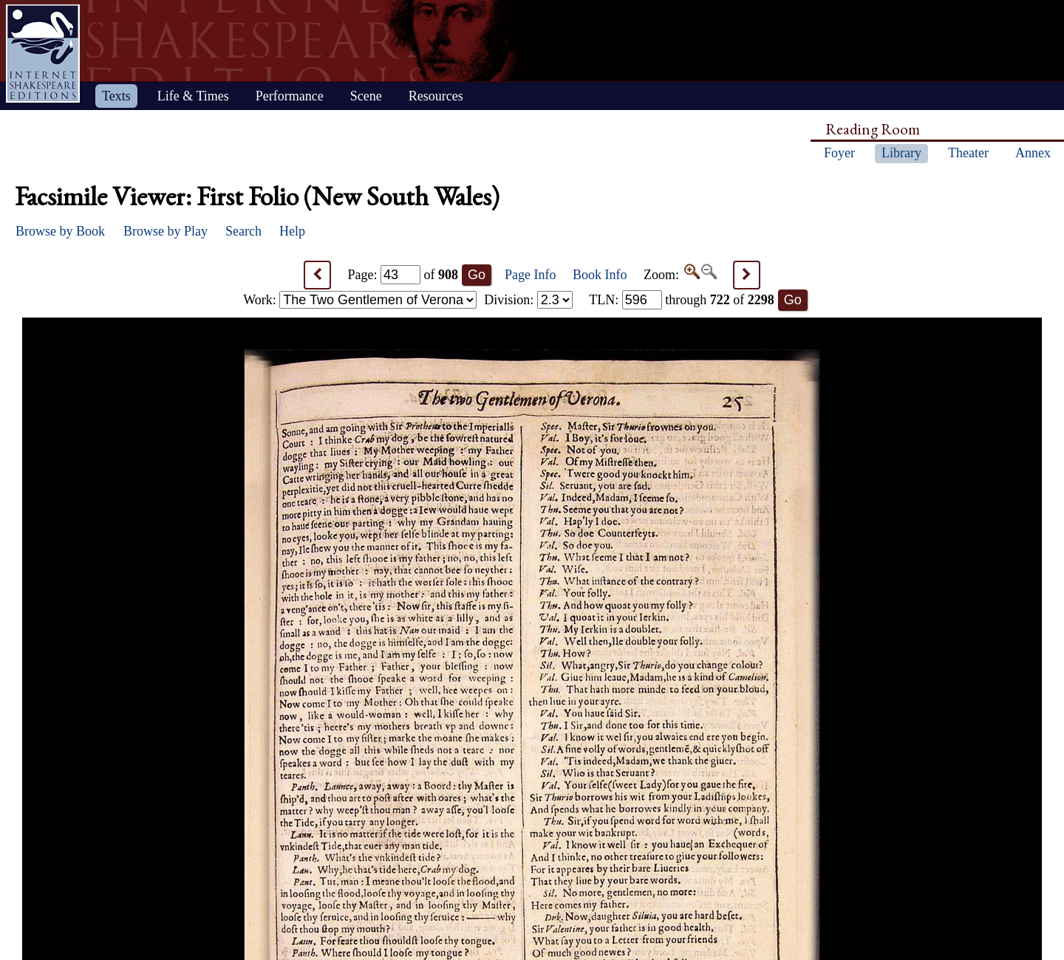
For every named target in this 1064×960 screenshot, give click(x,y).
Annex (1033, 152)
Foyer (839, 152)
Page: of (403, 274)
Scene (366, 96)
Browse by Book (60, 231)
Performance (290, 96)
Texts (116, 96)
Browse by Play (165, 231)
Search (243, 231)
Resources (436, 96)
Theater (968, 152)
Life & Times (193, 96)
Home (43, 53)
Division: (528, 299)
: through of (681, 299)
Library (901, 152)
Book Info (600, 274)
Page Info (530, 274)
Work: (360, 299)
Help (292, 231)
